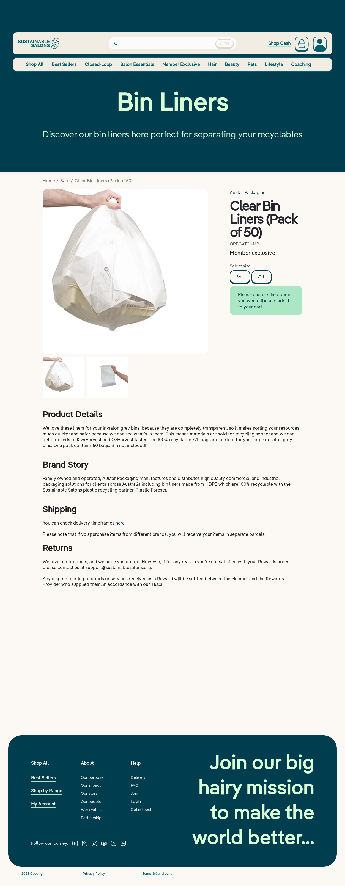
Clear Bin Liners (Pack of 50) (104, 180)
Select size (240, 266)
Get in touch (141, 809)
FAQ (134, 785)
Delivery (138, 777)
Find (224, 43)
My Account (43, 804)
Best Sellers (64, 64)
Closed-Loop (98, 64)
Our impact (91, 785)
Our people (91, 801)
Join (134, 793)
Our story (89, 793)
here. (121, 523)
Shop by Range (46, 790)
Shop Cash (279, 43)
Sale (64, 180)
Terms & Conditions (157, 873)
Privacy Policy (94, 873)
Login (136, 801)
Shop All (34, 64)
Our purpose (92, 777)
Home (49, 180)
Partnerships (92, 817)
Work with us (92, 809)
